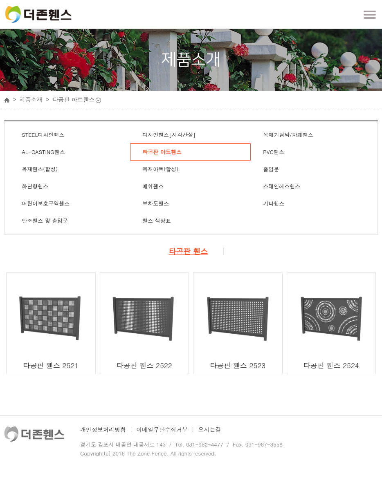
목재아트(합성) (160, 169)
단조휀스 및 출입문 (45, 220)
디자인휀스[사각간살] (168, 134)
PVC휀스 (273, 152)
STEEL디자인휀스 (43, 134)
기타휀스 (273, 203)
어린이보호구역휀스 (46, 203)
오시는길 (209, 429)
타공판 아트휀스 (161, 152)
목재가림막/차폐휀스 (288, 134)
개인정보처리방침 (103, 429)
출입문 (271, 169)
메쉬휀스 (153, 186)
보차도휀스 (155, 203)
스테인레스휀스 (281, 186)
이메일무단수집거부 (162, 429)
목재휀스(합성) (40, 169)
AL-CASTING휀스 (43, 152)
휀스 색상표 (156, 220)
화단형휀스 (35, 186)
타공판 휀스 (188, 251)
